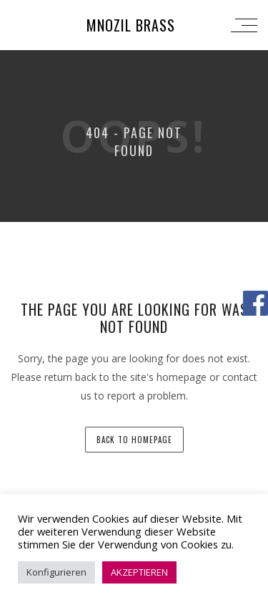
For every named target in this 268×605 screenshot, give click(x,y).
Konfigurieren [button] (56, 572)
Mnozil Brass (130, 25)
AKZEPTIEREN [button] (139, 572)
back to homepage (134, 439)
